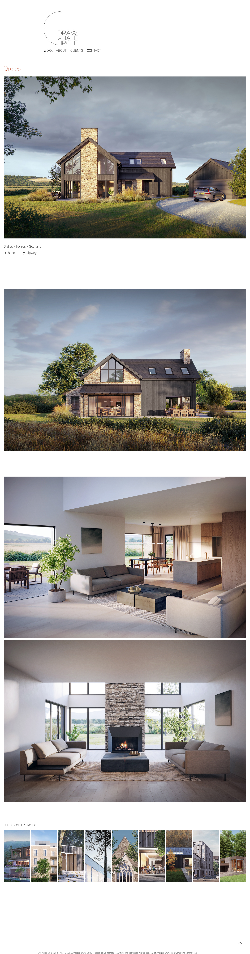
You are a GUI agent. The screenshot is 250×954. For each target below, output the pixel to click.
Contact (94, 50)
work (48, 50)
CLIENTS (76, 50)
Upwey (32, 252)
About (61, 50)
